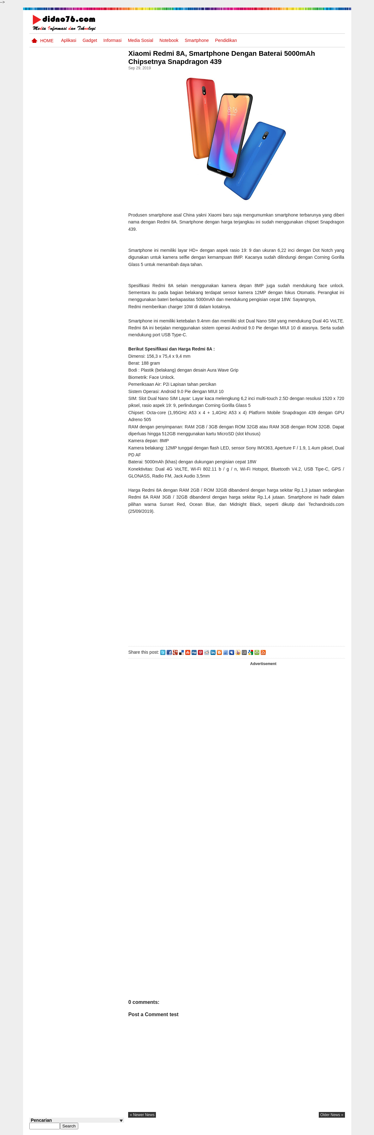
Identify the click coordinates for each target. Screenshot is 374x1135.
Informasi (113, 40)
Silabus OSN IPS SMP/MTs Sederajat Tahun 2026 (88, 189)
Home (47, 40)
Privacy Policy (306, 1129)
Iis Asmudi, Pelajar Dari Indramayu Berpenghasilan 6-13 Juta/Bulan (89, 340)
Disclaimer (333, 1129)
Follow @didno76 (46, 368)
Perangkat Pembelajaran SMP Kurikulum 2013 (86, 210)
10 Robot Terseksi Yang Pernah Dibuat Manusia (85, 258)
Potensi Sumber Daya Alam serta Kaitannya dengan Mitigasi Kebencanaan (82, 288)
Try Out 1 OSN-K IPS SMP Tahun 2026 (89, 234)
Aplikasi (68, 40)
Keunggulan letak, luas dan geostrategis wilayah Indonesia (88, 316)
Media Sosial (140, 40)
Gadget (90, 40)
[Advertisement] (237, 579)
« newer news (144, 1115)
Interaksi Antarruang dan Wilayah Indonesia (86, 162)
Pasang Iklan (248, 1129)
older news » (331, 1115)
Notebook (168, 40)
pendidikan (226, 40)
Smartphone (197, 40)
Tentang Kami (277, 1129)
